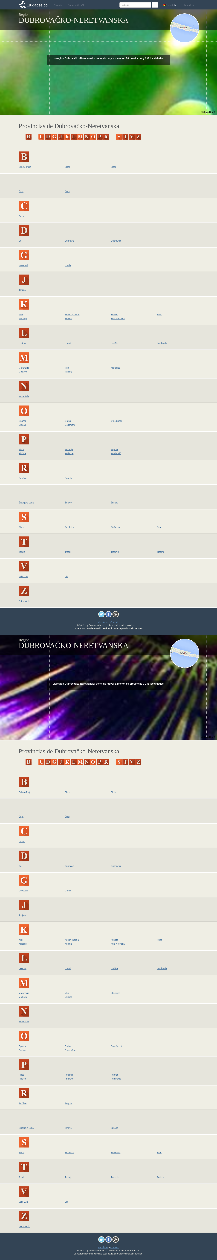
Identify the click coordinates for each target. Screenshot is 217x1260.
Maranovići (24, 368)
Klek (21, 314)
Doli (21, 241)
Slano (21, 527)
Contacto (114, 622)
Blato (113, 167)
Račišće (23, 478)
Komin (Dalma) (72, 314)
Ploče (21, 449)
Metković (23, 371)
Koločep (23, 318)
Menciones (103, 622)
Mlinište (68, 371)
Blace (67, 167)
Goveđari (23, 265)
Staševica (116, 527)
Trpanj (68, 552)
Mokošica (115, 368)
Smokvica (69, 527)
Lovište (114, 343)
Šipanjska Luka (26, 502)
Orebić (68, 421)
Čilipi (67, 191)
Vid (66, 576)
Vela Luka (24, 576)
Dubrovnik (116, 241)
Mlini (67, 368)
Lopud (68, 343)
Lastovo (22, 343)
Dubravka (69, 241)
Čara (21, 191)
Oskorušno (70, 425)
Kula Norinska (118, 318)
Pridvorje (69, 453)
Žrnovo (68, 502)
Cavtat (22, 216)
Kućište (114, 314)
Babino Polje (25, 167)
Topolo (22, 552)
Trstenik (115, 552)
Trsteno (160, 552)
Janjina (22, 290)
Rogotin (68, 478)
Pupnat (114, 449)
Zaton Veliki (24, 601)
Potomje (69, 449)
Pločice (22, 453)
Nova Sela (24, 396)
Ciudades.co (37, 5)
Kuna (159, 314)
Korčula (68, 318)
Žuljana (114, 502)
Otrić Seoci (116, 421)
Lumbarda (162, 343)
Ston (159, 527)
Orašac (22, 425)
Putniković (116, 453)
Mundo (187, 5)
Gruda (68, 265)
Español (169, 5)
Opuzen (22, 421)
